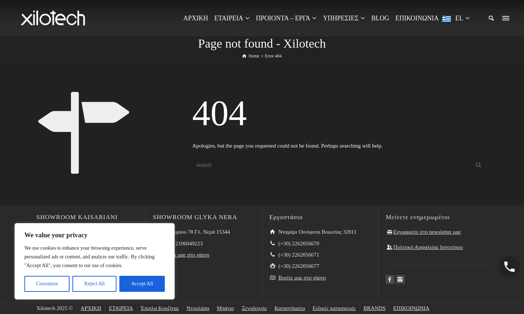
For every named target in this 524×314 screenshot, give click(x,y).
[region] (95, 261)
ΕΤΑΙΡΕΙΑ (121, 308)
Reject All (94, 283)
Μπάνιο (225, 308)
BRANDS (375, 308)
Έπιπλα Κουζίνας (160, 308)
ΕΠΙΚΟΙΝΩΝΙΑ (411, 308)
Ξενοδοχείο (254, 308)
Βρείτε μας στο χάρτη (185, 255)
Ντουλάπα (198, 308)
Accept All (142, 283)
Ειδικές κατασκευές (334, 308)
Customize (47, 283)
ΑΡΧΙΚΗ (91, 308)
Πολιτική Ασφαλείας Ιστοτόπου (428, 247)
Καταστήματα (289, 308)
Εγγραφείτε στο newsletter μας (427, 232)
